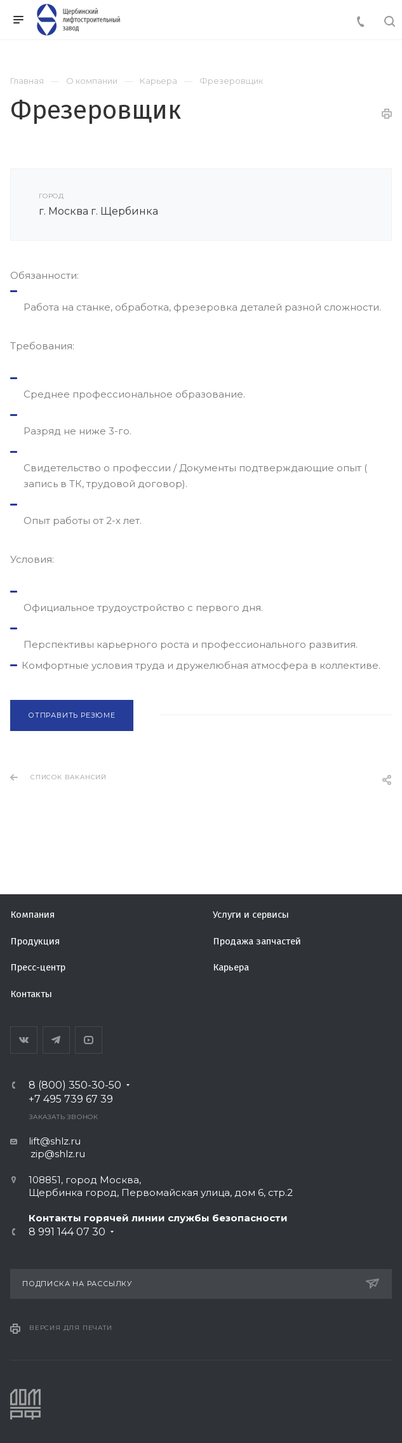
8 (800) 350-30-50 (75, 1085)
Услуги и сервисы (251, 914)
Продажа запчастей (257, 941)
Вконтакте (23, 1040)
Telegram (56, 1040)
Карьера (231, 967)
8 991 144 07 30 (67, 1232)
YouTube (88, 1040)
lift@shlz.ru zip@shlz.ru (47, 1147)
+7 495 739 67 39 (71, 1099)
